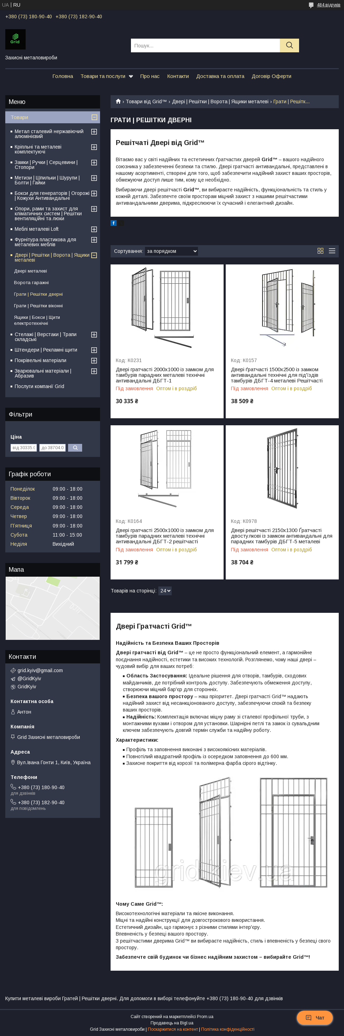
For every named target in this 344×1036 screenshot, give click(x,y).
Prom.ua (205, 1016)
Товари (19, 117)
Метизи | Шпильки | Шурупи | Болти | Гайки (47, 180)
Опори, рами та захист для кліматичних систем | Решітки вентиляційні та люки (48, 213)
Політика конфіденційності (227, 1029)
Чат (314, 1018)
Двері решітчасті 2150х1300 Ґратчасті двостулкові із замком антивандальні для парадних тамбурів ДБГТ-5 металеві (281, 535)
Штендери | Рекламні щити (46, 350)
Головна (62, 76)
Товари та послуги (102, 76)
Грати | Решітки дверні (38, 294)
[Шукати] (289, 45)
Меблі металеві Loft (37, 229)
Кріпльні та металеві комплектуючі (38, 149)
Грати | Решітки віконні (38, 305)
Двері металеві (30, 271)
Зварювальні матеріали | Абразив (43, 373)
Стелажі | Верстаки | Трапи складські (46, 337)
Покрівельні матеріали (40, 360)
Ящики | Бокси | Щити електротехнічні (37, 320)
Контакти (178, 76)
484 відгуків (328, 4)
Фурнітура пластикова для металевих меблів (45, 242)
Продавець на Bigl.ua (172, 1023)
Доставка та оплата (220, 76)
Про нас (150, 76)
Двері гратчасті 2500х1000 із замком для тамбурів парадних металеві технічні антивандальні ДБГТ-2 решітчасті (165, 535)
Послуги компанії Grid (39, 386)
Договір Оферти (271, 76)
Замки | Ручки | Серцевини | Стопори (46, 164)
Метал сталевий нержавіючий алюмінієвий (49, 134)
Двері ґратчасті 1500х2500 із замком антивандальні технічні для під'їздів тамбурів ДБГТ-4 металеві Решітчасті (277, 375)
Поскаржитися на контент (173, 1029)
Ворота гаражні (31, 282)
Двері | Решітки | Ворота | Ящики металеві (220, 101)
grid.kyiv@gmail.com (40, 670)
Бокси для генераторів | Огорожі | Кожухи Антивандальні (52, 195)
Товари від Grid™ (146, 101)
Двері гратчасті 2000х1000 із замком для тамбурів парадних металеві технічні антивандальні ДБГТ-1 (165, 375)
